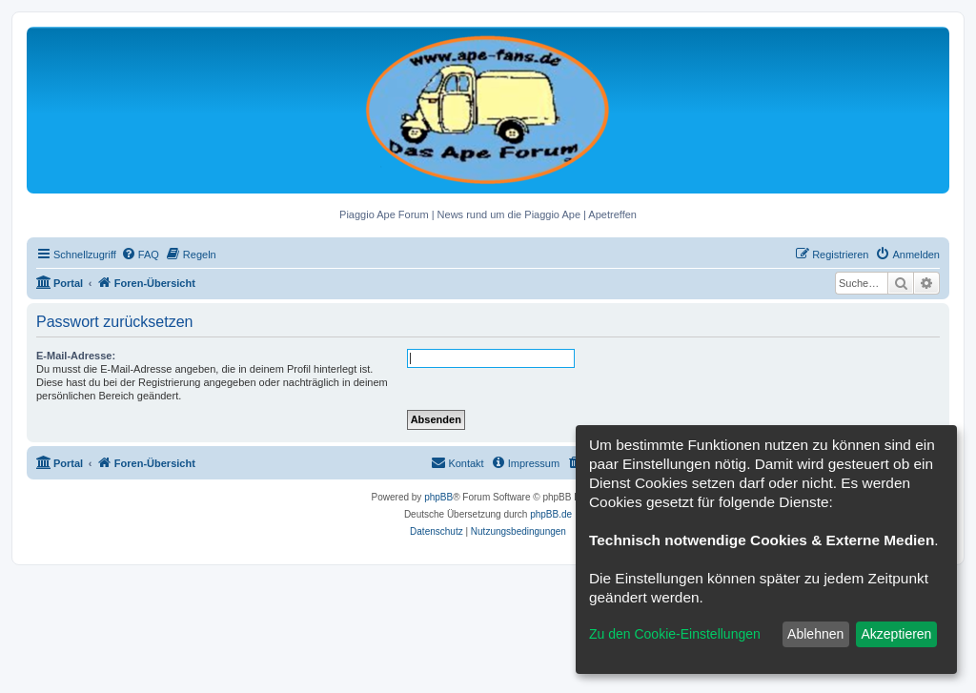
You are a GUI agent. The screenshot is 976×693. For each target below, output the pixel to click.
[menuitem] (140, 254)
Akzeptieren (896, 634)
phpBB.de (551, 514)
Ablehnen (815, 634)
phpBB (438, 497)
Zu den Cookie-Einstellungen (675, 634)
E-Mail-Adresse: (75, 355)
